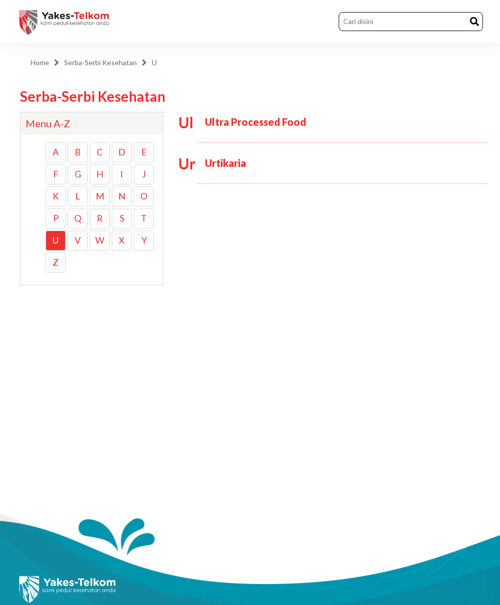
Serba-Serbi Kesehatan (100, 62)
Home (40, 62)
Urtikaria (225, 163)
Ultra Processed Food (255, 122)
